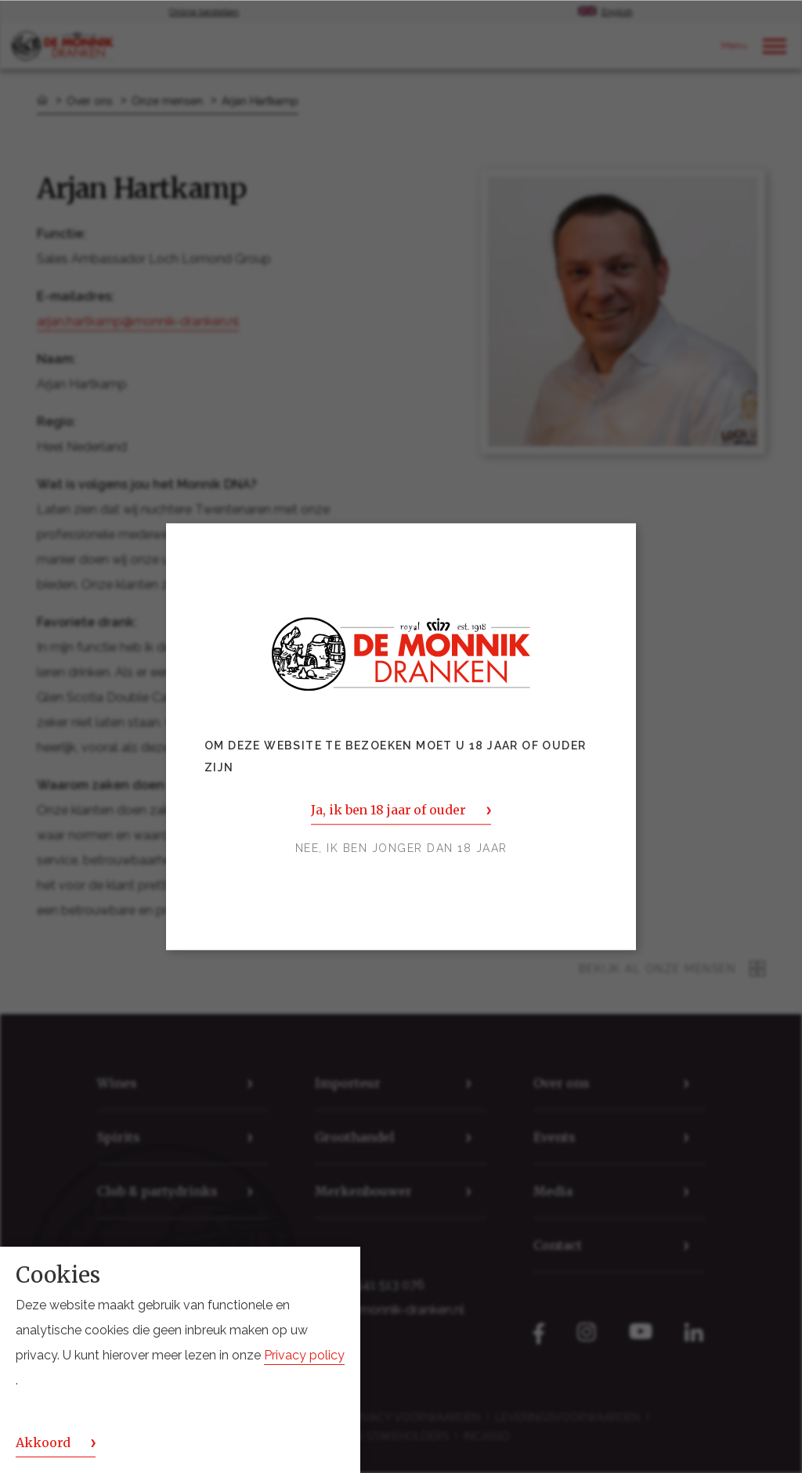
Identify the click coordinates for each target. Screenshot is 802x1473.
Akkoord (43, 1442)
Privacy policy (304, 1355)
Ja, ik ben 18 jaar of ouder (388, 810)
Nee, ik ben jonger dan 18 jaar (401, 848)
